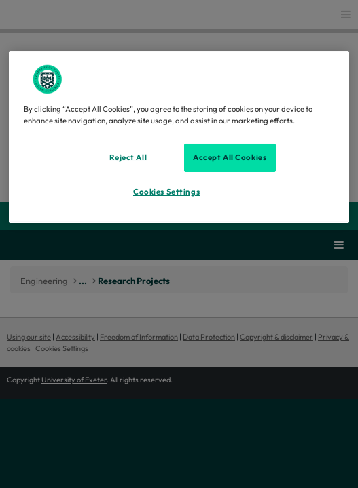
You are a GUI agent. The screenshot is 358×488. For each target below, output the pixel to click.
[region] (179, 137)
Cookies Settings (166, 192)
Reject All (128, 157)
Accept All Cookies (229, 157)
